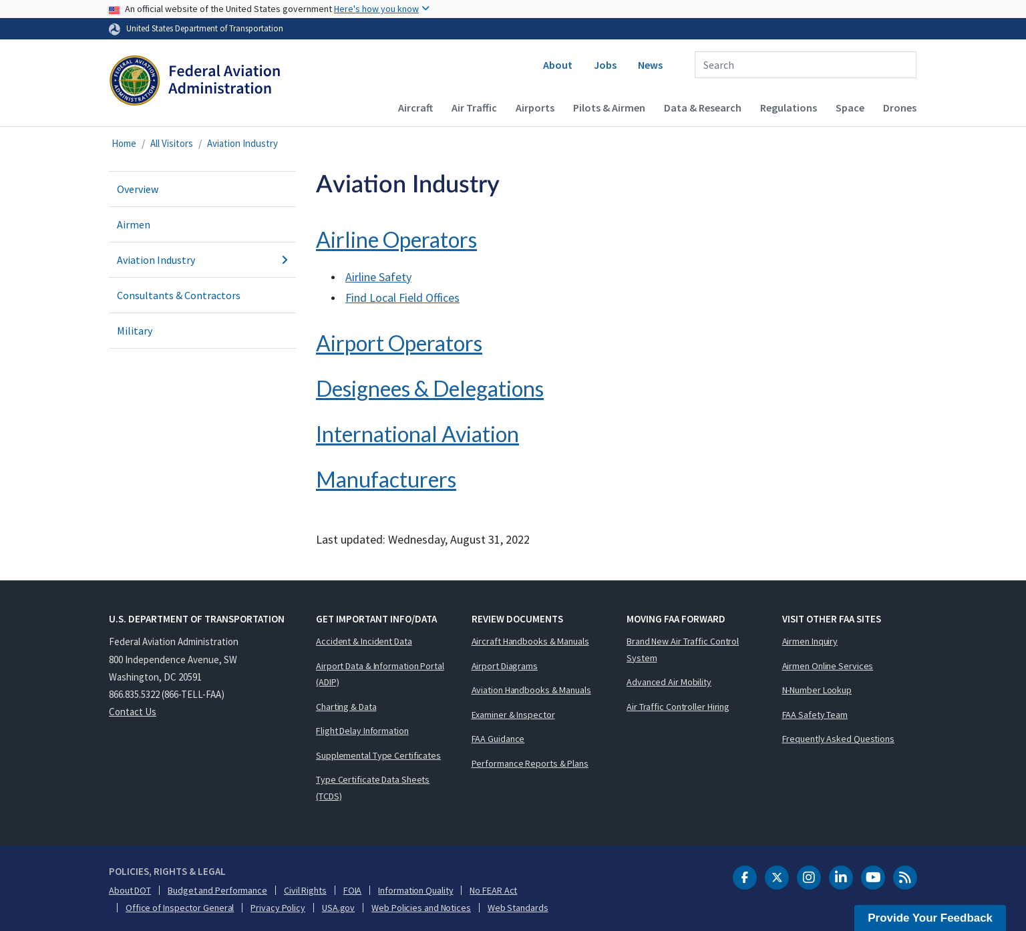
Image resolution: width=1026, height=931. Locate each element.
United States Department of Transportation (204, 28)
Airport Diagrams (505, 666)
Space (850, 107)
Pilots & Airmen (609, 107)
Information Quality (415, 890)
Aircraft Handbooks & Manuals (530, 641)
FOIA (352, 890)
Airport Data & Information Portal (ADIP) (380, 674)
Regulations (788, 107)
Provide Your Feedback (930, 918)
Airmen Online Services (828, 666)
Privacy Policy (277, 907)
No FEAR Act (493, 890)
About (557, 64)
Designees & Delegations (430, 388)
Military (134, 330)
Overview (137, 189)
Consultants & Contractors (178, 295)
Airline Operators (396, 239)
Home (124, 143)
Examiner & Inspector (513, 715)
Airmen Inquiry (810, 641)
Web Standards (518, 907)
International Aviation (417, 434)
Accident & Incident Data (364, 641)
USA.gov (338, 907)
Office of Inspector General (180, 907)
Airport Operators (399, 343)
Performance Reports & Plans (530, 763)
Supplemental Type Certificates (378, 755)
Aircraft (415, 107)
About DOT (130, 890)
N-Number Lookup (817, 690)
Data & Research (702, 107)
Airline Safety (378, 277)
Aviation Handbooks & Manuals (531, 690)
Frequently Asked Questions (838, 739)
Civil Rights (305, 890)
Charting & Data (346, 707)
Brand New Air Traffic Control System (683, 649)
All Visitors (171, 143)
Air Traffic (474, 107)
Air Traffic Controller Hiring (678, 707)
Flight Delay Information (362, 731)
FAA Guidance (498, 739)
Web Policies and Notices (421, 907)
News (650, 64)
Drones (899, 107)
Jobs (605, 64)
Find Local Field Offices (402, 297)
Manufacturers (386, 479)
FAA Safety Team (815, 715)
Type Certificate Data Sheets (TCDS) (373, 787)
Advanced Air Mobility (669, 682)
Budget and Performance (217, 890)
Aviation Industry (242, 143)
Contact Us (132, 711)
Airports (535, 107)
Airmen (133, 224)
